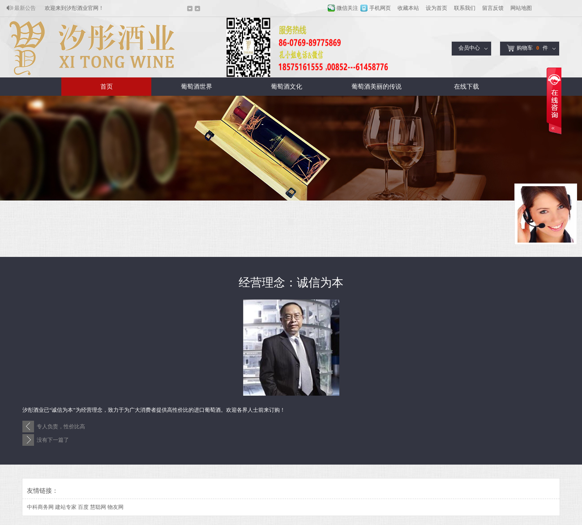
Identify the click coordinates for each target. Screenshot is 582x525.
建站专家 (66, 507)
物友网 (115, 507)
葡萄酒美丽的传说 (376, 86)
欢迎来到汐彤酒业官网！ (74, 8)
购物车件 (527, 48)
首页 (106, 86)
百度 (83, 507)
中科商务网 (40, 507)
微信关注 (347, 8)
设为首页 (436, 8)
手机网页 (380, 8)
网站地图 (521, 8)
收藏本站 (408, 8)
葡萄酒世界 (196, 86)
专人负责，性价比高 (61, 426)
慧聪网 (98, 507)
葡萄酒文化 (286, 86)
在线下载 (466, 86)
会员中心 (469, 48)
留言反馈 (493, 8)
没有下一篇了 (53, 440)
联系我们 (464, 8)
